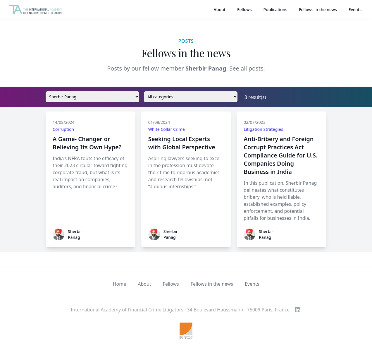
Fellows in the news (318, 9)
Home (119, 284)
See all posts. (247, 68)
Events (355, 9)
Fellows (244, 9)
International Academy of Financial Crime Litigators (127, 309)
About (220, 9)
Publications (275, 9)
